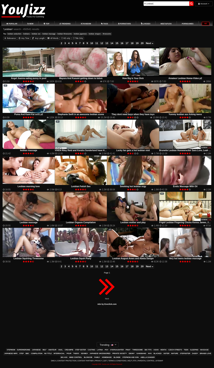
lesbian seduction (14, 34)
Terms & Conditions (117, 361)
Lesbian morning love (29, 186)
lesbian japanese (80, 34)
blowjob (88, 357)
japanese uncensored (100, 353)
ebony (132, 353)
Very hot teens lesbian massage (185, 258)
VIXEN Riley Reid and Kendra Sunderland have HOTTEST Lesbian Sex (90, 150)
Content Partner (85, 361)
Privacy (98, 361)
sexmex (84, 353)
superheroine (23, 350)
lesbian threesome (64, 34)
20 (142, 43)
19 (137, 43)
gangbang (141, 353)
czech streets (175, 350)
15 (117, 43)
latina (100, 350)
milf (44, 350)
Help (130, 361)
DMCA (53, 361)
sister (166, 353)
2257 (105, 361)
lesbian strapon (95, 34)
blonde (117, 357)
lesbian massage (49, 34)
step (21, 353)
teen (186, 350)
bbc (27, 353)
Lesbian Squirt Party (80, 258)
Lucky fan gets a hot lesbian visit (133, 150)
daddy (195, 353)
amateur (52, 350)
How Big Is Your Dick (133, 78)
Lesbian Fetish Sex (80, 186)
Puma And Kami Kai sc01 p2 (28, 114)
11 (96, 43)
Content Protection (66, 361)
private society (119, 353)
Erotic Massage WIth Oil (185, 186)
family (97, 357)
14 (112, 43)
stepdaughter (117, 350)
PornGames (187, 24)
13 (106, 43)
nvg (150, 353)
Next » (149, 43)
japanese (36, 350)
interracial (59, 353)
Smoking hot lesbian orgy (133, 186)
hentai (163, 350)
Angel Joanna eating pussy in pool (28, 78)
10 (91, 43)
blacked (158, 353)
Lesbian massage (29, 222)
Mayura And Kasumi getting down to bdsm (80, 78)
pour (69, 353)
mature (174, 353)
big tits (148, 350)
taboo (76, 353)
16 (122, 43)
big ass (64, 357)
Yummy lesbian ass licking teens (185, 114)
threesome (107, 34)
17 (127, 43)
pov (106, 350)
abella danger (148, 357)
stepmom (11, 350)
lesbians (26, 34)
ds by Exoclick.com (108, 304)
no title (48, 353)
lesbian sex (36, 34)
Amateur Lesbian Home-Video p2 (185, 78)
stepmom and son (130, 357)
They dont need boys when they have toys (133, 114)
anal (60, 350)
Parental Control (146, 361)
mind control (75, 357)
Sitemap (159, 361)
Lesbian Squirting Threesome (29, 258)
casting (91, 350)
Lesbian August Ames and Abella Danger (133, 258)
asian (155, 350)
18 (132, 43)
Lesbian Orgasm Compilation (81, 222)
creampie (69, 350)
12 (101, 43)
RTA (134, 361)
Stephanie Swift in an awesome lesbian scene (81, 114)
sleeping (194, 350)
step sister (80, 350)
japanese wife (10, 353)
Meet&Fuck (166, 24)
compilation (36, 353)
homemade (107, 357)
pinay (128, 350)
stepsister (185, 353)
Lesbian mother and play (133, 222)
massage (204, 350)
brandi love (205, 353)
